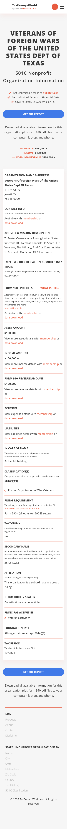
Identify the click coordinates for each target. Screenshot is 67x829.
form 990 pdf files (40, 132)
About (9, 725)
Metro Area (12, 769)
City (7, 758)
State (8, 764)
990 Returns (50, 93)
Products (10, 719)
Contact (10, 730)
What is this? (46, 288)
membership (30, 218)
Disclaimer (11, 735)
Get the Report (33, 114)
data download (13, 223)
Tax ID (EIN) (12, 785)
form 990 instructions (14, 308)
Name (9, 753)
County (9, 780)
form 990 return (11, 508)
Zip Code (10, 774)
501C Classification (16, 790)
